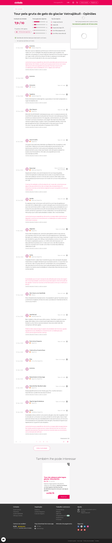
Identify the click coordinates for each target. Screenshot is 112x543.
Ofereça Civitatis (17, 515)
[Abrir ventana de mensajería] (3, 539)
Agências (58, 513)
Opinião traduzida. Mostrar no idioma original (36, 69)
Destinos (37, 509)
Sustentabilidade (18, 513)
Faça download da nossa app (44, 524)
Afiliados (58, 511)
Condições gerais (72, 540)
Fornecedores (60, 509)
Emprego (59, 519)
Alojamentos (59, 517)
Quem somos (17, 509)
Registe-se (94, 2)
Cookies (97, 540)
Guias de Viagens (39, 513)
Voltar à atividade (18, 9)
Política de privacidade (88, 540)
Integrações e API (61, 515)
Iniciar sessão (84, 2)
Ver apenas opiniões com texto (25, 41)
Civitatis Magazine (40, 511)
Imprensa (16, 511)
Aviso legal (79, 540)
